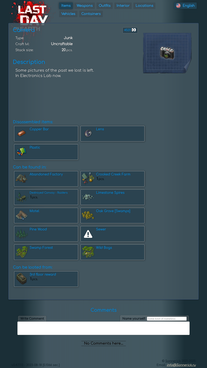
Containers (91, 14)
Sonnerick (173, 361)
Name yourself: (134, 318)
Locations (144, 6)
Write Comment (32, 318)
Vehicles (68, 14)
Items (66, 6)
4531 (130, 30)
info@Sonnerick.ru (181, 365)
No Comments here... (103, 344)
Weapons (85, 6)
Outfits (105, 6)
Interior (123, 6)
